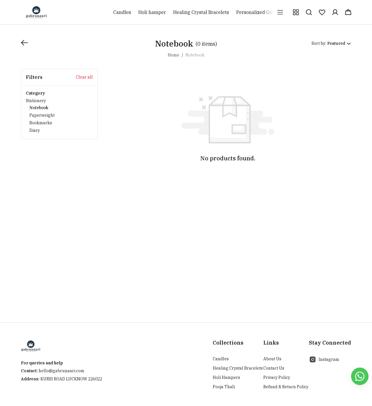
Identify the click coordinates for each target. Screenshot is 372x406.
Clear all (84, 77)
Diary (34, 130)
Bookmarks (40, 122)
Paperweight (42, 115)
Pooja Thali (224, 386)
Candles (221, 358)
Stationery (59, 116)
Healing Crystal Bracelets (238, 368)
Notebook (38, 107)
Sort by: (319, 43)
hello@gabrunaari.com (61, 370)
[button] (295, 12)
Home (173, 55)
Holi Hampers (226, 377)
